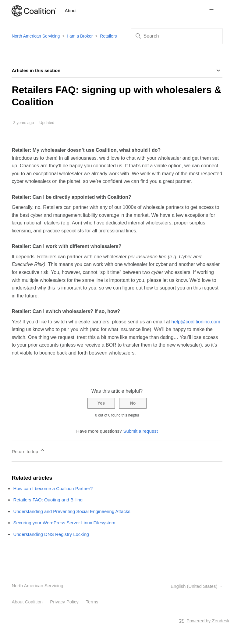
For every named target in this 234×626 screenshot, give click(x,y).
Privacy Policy (64, 601)
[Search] (176, 36)
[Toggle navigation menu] (211, 11)
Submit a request (140, 431)
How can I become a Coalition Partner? (53, 488)
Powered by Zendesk (207, 620)
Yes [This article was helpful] (101, 403)
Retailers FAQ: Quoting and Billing (48, 499)
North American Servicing (36, 36)
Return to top (28, 450)
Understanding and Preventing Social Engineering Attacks (71, 511)
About (71, 10)
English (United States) (196, 586)
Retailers (108, 36)
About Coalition (27, 601)
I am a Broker (80, 36)
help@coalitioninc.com (196, 321)
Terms (92, 601)
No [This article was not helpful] (133, 403)
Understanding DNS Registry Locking (51, 534)
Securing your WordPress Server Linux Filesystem (64, 522)
